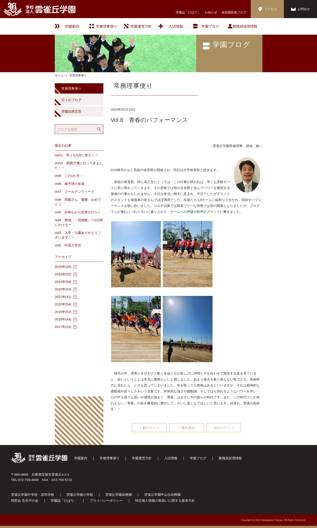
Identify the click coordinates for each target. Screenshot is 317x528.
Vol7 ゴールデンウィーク (74, 191)
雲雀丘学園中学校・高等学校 (32, 494)
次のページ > (223, 428)
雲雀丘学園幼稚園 (118, 494)
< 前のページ (149, 428)
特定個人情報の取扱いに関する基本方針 (165, 500)
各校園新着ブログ (234, 12)
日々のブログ (71, 100)
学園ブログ (198, 458)
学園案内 (80, 458)
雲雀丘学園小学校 (79, 494)
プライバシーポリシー (106, 500)
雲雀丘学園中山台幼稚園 (162, 494)
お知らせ (211, 12)
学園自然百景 (71, 111)
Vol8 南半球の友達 (69, 183)
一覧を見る (186, 428)
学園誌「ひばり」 (188, 12)
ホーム (59, 75)
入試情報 (176, 26)
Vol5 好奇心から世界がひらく (78, 212)
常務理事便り (106, 26)
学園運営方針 (141, 26)
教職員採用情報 (245, 26)
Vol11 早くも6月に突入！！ (76, 155)
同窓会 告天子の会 (24, 500)
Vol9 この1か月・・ (70, 176)
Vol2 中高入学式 (68, 245)
